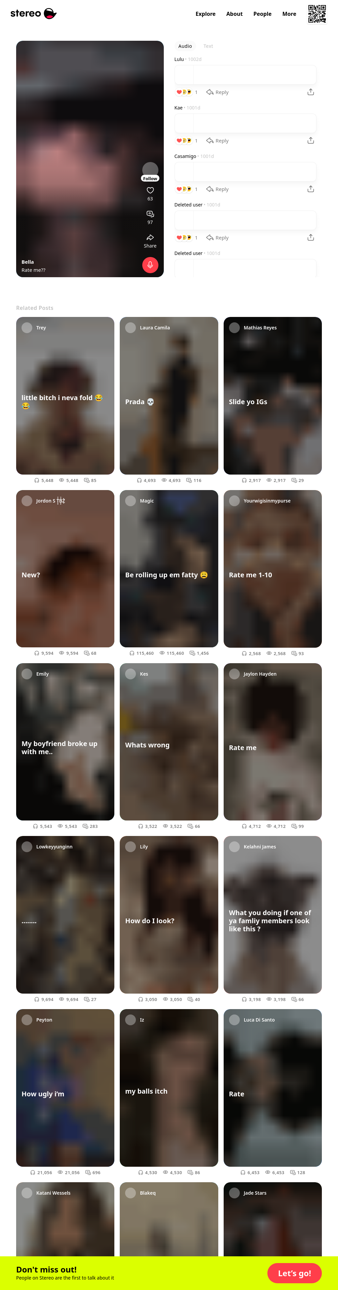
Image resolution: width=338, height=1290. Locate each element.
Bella (28, 261)
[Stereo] (34, 13)
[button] (294, 1273)
